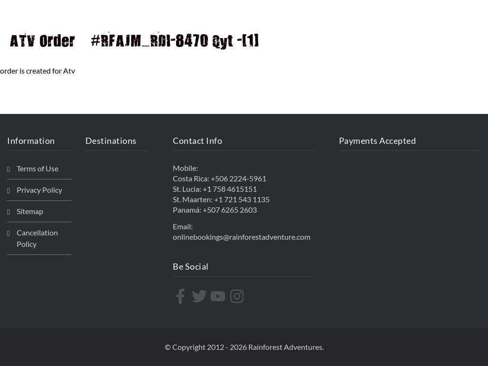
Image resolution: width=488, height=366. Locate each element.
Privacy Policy (39, 189)
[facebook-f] (181, 296)
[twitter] (200, 296)
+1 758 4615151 (230, 188)
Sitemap (30, 211)
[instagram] (238, 296)
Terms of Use (37, 168)
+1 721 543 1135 (242, 199)
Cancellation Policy (37, 238)
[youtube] (219, 296)
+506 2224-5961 (238, 178)
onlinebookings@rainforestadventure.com (241, 236)
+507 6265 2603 (230, 209)
